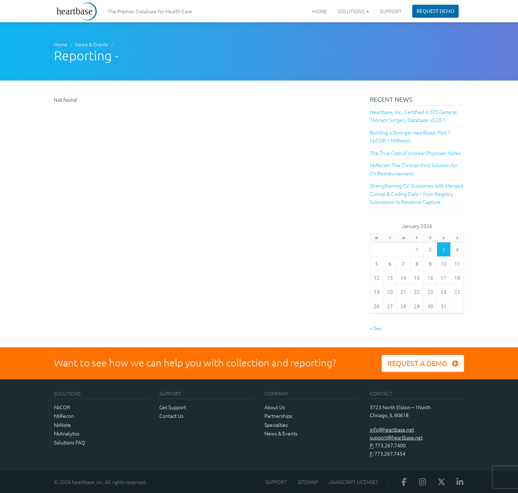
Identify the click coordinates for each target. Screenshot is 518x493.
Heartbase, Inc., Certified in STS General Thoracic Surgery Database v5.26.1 (413, 115)
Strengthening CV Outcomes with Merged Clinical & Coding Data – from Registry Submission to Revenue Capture (416, 193)
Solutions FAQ (69, 442)
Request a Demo (422, 363)
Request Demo (435, 11)
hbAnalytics (66, 433)
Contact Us (171, 415)
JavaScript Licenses (353, 481)
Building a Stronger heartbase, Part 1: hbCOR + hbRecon (411, 136)
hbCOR (62, 407)
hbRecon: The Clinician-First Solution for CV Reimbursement (414, 169)
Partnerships (278, 415)
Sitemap (308, 481)
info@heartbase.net (392, 429)
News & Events (91, 44)
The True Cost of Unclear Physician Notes (415, 152)
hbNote (62, 424)
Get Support (172, 407)
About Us (274, 407)
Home (319, 11)
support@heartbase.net (396, 437)
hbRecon (64, 415)
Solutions (353, 11)
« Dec (376, 328)
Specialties (276, 424)
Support (391, 11)
